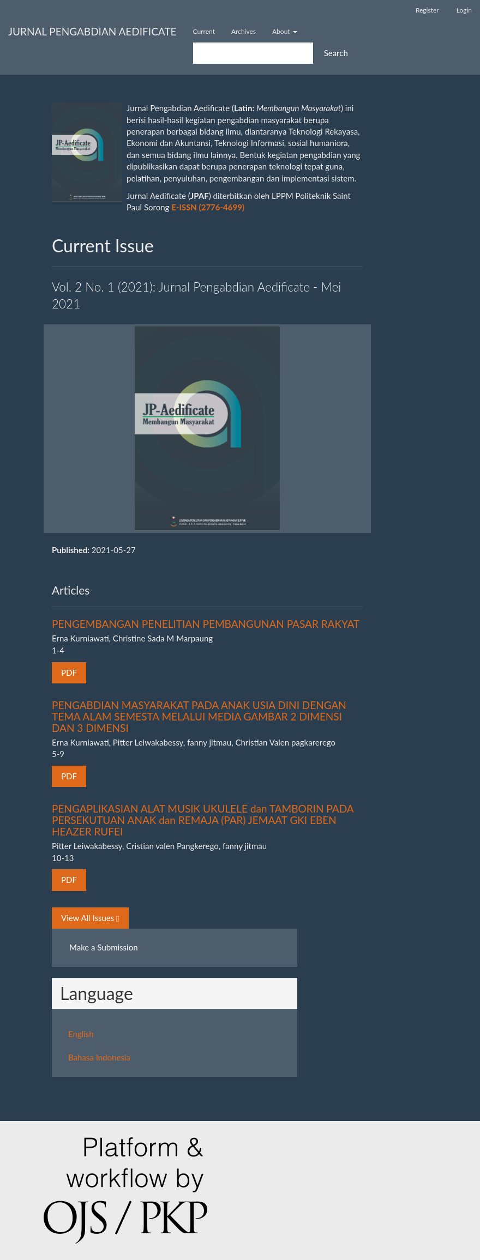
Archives (243, 31)
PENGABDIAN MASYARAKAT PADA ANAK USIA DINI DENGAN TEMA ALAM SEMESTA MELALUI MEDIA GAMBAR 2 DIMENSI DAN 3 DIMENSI (199, 716)
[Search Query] (253, 53)
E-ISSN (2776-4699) (207, 207)
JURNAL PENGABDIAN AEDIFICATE (92, 31)
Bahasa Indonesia (99, 1057)
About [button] (284, 31)
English (81, 1034)
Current (204, 31)
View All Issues (90, 918)
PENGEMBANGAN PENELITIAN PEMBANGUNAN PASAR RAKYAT (205, 623)
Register (427, 10)
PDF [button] (69, 672)
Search (336, 53)
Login (464, 10)
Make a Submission (103, 947)
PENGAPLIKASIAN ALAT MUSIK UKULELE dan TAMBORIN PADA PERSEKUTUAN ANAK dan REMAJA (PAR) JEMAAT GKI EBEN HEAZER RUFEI (202, 820)
